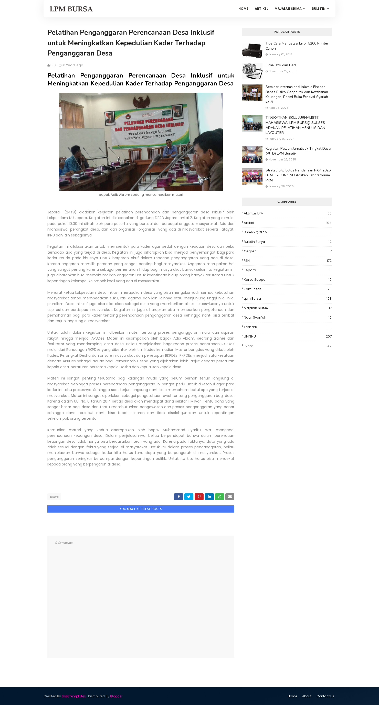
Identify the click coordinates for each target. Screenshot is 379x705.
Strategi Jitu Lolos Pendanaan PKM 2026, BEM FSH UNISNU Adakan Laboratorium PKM (298, 175)
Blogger (116, 696)
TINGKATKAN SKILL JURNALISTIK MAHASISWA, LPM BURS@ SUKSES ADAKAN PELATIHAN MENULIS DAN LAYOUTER (295, 125)
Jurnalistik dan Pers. (281, 65)
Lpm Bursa (288, 298)
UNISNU (288, 336)
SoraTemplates (74, 696)
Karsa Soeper (288, 279)
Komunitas (288, 289)
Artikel (288, 222)
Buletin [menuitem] (318, 8)
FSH (288, 260)
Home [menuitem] (243, 8)
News (54, 497)
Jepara (288, 270)
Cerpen (288, 251)
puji (53, 65)
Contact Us (325, 696)
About (306, 696)
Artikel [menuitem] (261, 8)
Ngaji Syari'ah (288, 317)
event (288, 346)
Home (292, 696)
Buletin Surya (288, 241)
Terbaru (288, 327)
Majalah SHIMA (288, 308)
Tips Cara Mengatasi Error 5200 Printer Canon (297, 46)
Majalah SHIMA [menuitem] (288, 8)
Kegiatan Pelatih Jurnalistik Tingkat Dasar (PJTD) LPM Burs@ (299, 151)
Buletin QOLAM (288, 232)
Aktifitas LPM (288, 213)
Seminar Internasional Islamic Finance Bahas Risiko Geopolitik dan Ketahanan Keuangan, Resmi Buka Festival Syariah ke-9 (297, 94)
